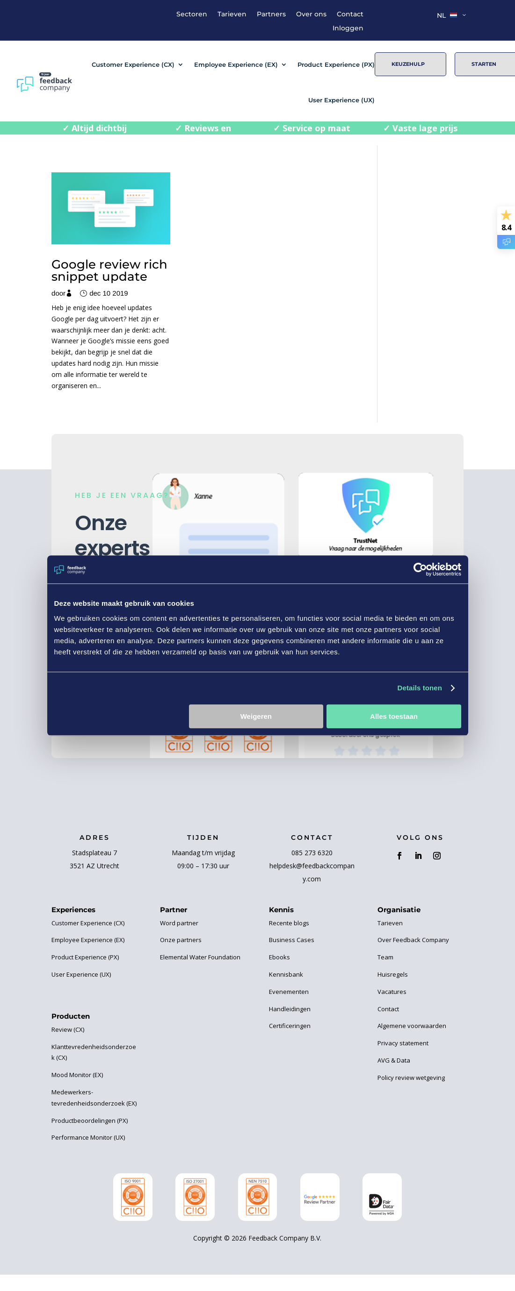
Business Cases (291, 966)
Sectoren (191, 14)
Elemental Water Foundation (200, 983)
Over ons (311, 14)
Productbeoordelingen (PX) (89, 1146)
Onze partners (181, 966)
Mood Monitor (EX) (77, 1100)
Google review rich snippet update (95, 261)
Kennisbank (286, 1000)
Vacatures (391, 1017)
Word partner (179, 948)
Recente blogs (289, 948)
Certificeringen (290, 1052)
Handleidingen (290, 1034)
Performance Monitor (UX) (88, 1163)
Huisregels (392, 1000)
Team (385, 983)
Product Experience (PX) (336, 64)
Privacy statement (402, 1068)
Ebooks (279, 983)
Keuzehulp (408, 64)
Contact (350, 14)
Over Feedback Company (413, 966)
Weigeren (256, 716)
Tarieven (232, 14)
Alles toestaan (394, 716)
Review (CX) (67, 1055)
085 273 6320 (312, 878)
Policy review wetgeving (411, 1103)
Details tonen (420, 688)
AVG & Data (393, 1086)
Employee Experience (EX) (236, 64)
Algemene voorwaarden (411, 1052)
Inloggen (348, 28)
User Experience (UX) (341, 100)
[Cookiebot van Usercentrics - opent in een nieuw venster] (420, 569)
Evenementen (289, 1017)
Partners (271, 14)
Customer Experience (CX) (133, 64)
